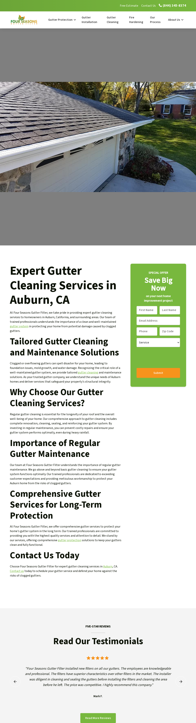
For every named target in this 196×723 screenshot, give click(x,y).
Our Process (155, 19)
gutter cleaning (88, 372)
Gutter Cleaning (113, 19)
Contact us (17, 571)
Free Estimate (129, 6)
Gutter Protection (60, 20)
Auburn (107, 566)
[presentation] (165, 356)
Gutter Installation (89, 19)
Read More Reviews (98, 718)
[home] (27, 19)
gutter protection (69, 540)
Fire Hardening (136, 19)
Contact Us (148, 6)
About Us (174, 20)
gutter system (19, 326)
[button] (62, 20)
